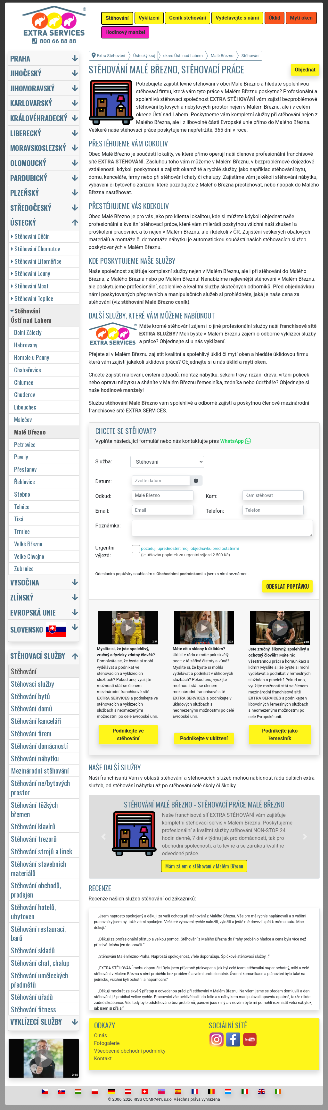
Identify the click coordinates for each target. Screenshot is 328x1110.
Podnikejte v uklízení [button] (204, 738)
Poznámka (107, 526)
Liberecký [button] (25, 133)
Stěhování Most (30, 285)
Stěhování (24, 671)
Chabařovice (27, 369)
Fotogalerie (107, 1043)
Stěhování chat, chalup (40, 962)
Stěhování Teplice (32, 298)
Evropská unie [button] (33, 612)
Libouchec (25, 406)
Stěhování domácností (39, 745)
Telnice (21, 506)
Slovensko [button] (38, 629)
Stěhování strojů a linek (41, 851)
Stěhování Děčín (30, 236)
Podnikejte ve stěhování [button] (128, 734)
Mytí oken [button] (301, 18)
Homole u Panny (31, 357)
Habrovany (25, 344)
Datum (103, 481)
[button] (103, 836)
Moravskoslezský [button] (38, 147)
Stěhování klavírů (33, 826)
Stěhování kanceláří (36, 720)
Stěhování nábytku (35, 758)
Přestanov (25, 469)
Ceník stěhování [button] (187, 18)
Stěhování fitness (33, 1009)
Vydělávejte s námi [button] (237, 18)
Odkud (102, 496)
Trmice (22, 531)
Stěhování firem (31, 733)
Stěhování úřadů (32, 996)
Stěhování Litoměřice (36, 261)
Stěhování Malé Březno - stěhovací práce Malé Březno (204, 804)
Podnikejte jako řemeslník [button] (280, 734)
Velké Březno (28, 543)
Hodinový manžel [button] (125, 32)
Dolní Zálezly (28, 332)
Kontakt (103, 1059)
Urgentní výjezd (105, 552)
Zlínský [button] (21, 597)
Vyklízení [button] (149, 18)
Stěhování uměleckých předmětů (39, 980)
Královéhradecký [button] (38, 117)
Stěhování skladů (33, 950)
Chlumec (23, 382)
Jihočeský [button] (25, 73)
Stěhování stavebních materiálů (38, 868)
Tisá (18, 518)
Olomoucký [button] (28, 162)
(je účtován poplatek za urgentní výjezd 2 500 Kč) (185, 554)
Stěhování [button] (117, 18)
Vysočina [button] (24, 582)
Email (101, 511)
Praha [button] (20, 58)
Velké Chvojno (29, 556)
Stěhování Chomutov (35, 248)
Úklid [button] (275, 18)
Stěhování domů (31, 708)
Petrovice (25, 444)
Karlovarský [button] (31, 102)
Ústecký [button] (23, 222)
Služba (103, 462)
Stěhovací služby (32, 683)
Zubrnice (24, 568)
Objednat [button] (305, 70)
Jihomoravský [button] (32, 88)
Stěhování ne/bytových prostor (40, 787)
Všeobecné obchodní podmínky (130, 1051)
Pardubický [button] (28, 177)
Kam (211, 496)
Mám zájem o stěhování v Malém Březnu (204, 866)
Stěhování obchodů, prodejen (36, 889)
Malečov (23, 419)
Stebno (22, 494)
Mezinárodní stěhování (40, 770)
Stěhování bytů (30, 696)
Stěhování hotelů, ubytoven (33, 911)
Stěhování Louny (30, 273)
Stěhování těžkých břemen (34, 809)
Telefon (214, 511)
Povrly (21, 456)
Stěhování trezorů (34, 838)
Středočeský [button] (30, 207)
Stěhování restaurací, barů (38, 933)
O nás (100, 1035)
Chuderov (24, 394)
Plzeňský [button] (24, 192)
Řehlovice (24, 481)
